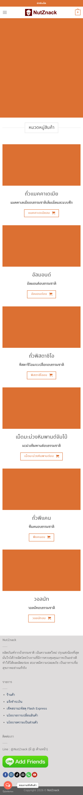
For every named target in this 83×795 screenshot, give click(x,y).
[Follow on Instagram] (11, 774)
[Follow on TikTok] (17, 774)
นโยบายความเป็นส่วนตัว (22, 722)
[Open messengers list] (8, 785)
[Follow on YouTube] (34, 774)
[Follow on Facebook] (5, 774)
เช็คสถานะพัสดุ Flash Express (27, 708)
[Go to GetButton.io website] (8, 792)
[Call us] (28, 774)
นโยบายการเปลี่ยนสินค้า (22, 715)
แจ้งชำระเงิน (14, 701)
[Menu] (4, 12)
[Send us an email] (23, 774)
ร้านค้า (11, 694)
